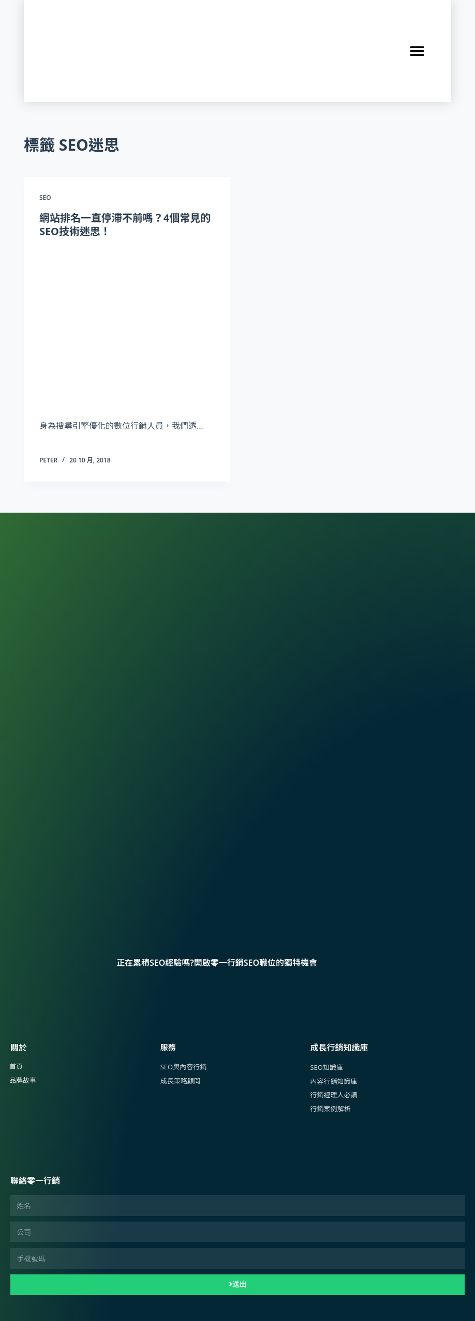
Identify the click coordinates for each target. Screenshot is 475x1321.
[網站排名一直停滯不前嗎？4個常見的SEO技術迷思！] (127, 326)
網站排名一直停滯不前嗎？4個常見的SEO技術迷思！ (125, 224)
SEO (45, 197)
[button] (417, 51)
